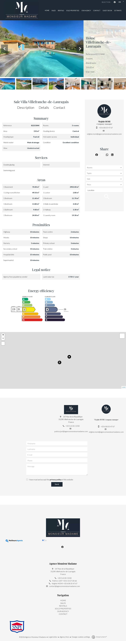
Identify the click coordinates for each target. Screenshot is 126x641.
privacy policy (56, 479)
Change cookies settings (80, 637)
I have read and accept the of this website (51, 479)
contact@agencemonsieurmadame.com (64, 586)
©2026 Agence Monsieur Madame (32, 637)
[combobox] (104, 167)
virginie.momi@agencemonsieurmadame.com (104, 134)
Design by (101, 637)
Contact (59, 107)
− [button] (3, 338)
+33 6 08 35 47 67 (106, 127)
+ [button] (3, 335)
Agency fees (64, 637)
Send (57, 484)
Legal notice (53, 637)
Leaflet (123, 387)
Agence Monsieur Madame (63, 563)
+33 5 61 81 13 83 (73, 426)
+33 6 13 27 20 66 (70, 581)
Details (44, 107)
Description (25, 107)
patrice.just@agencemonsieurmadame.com (71, 431)
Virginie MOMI (104, 121)
